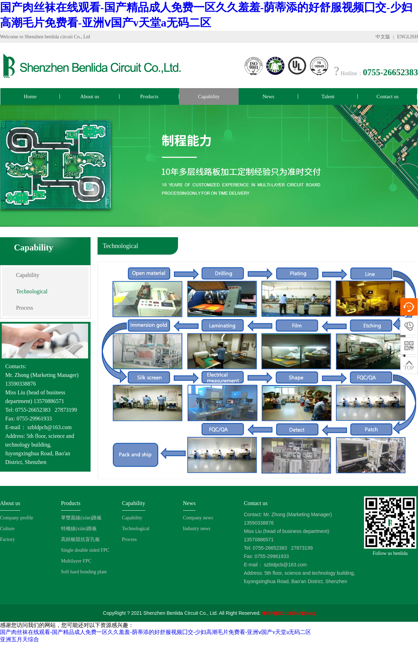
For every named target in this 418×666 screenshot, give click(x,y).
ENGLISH (407, 36)
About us (89, 96)
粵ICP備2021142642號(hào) (288, 613)
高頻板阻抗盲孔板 (80, 539)
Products (149, 96)
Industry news (196, 528)
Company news (198, 517)
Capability (209, 96)
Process (24, 308)
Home (30, 96)
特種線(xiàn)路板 (79, 528)
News (268, 96)
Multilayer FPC (76, 561)
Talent (328, 96)
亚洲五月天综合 (19, 639)
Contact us (388, 96)
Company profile (16, 517)
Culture (7, 528)
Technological (31, 291)
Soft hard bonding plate (84, 571)
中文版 (383, 36)
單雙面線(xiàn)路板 (81, 517)
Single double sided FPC (85, 550)
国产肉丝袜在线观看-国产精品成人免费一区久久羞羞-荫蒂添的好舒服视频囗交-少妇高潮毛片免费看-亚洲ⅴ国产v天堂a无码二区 (155, 632)
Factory (7, 539)
